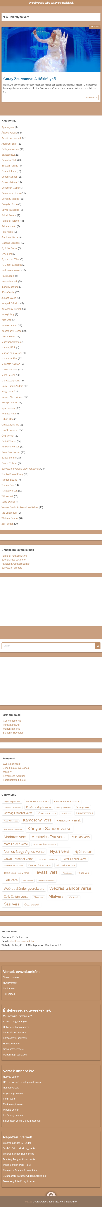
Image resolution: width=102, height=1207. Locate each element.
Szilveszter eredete (12, 567)
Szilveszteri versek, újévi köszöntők (21, 468)
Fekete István (9, 226)
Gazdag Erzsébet (11, 243)
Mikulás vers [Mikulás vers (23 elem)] (81, 837)
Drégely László (10, 204)
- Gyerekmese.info (11, 720)
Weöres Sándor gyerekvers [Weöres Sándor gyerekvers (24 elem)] (24, 888)
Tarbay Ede (8, 485)
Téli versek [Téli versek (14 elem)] (28, 881)
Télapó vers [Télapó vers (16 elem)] (83, 873)
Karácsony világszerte (15, 1038)
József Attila (8, 292)
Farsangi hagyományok (14, 555)
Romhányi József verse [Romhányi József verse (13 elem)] (13, 865)
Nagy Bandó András (12, 386)
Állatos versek (9, 132)
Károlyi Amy (8, 314)
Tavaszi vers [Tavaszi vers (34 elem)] (46, 872)
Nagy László (8, 391)
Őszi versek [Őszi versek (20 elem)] (31, 904)
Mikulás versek (10, 369)
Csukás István (9, 182)
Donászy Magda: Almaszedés (19, 1159)
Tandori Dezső (9, 479)
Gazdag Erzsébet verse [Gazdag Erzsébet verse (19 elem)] (18, 813)
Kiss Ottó (6, 320)
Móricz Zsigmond (11, 380)
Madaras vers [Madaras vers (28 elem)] (15, 837)
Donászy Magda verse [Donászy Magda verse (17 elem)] (38, 807)
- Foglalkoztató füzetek (14, 780)
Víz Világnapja (9, 512)
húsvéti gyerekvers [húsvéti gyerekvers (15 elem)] (47, 813)
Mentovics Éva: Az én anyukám (20, 1170)
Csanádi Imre (9, 171)
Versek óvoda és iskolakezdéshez (20, 507)
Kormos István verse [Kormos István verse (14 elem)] (13, 829)
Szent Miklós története (14, 559)
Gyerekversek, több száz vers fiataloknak (51, 3)
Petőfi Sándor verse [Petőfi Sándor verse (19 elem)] (74, 859)
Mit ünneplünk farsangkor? (17, 1016)
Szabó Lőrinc (9, 457)
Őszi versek (8, 435)
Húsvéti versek (9, 281)
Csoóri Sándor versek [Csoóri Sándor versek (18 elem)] (67, 801)
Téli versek (94, 27)
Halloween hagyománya (16, 1027)
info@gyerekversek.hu (21, 941)
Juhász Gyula (9, 298)
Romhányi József (11, 452)
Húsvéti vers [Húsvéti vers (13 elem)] (66, 813)
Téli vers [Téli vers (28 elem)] (11, 880)
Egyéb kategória (10, 210)
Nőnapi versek (9, 402)
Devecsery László (11, 193)
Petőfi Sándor (9, 441)
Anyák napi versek (11, 138)
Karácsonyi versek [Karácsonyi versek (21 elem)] (69, 820)
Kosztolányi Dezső (12, 331)
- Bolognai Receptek (12, 732)
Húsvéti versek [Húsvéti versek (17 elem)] (84, 813)
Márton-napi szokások (15, 1054)
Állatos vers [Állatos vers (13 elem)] (38, 897)
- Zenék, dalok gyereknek (15, 768)
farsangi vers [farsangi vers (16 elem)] (82, 807)
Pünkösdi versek (10, 446)
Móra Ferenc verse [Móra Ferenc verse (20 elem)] (16, 844)
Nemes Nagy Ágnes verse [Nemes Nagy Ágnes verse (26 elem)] (24, 852)
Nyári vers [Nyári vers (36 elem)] (59, 851)
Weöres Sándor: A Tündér (17, 1143)
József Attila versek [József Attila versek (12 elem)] (11, 821)
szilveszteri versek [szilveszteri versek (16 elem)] (65, 865)
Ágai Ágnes (8, 127)
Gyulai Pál (7, 254)
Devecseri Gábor (11, 187)
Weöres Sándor (10, 518)
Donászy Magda (10, 199)
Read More (91, 97)
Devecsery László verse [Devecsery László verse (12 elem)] (12, 807)
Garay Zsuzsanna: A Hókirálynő (29, 79)
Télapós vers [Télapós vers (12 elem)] (67, 873)
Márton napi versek (12, 353)
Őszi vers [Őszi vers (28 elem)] (11, 904)
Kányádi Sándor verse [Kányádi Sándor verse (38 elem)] (49, 828)
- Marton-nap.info (11, 728)
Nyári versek (8, 408)
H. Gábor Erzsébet (12, 265)
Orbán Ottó (8, 419)
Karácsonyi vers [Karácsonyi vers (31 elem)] (37, 820)
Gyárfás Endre (9, 248)
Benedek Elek (9, 160)
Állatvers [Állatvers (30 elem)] (55, 896)
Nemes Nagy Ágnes (12, 397)
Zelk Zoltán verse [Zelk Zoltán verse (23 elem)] (16, 896)
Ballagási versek (10, 149)
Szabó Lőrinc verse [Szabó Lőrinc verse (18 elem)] (39, 865)
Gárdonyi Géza (10, 237)
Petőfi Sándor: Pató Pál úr (17, 1165)
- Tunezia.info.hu (10, 725)
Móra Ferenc (8, 375)
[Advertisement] (51, 601)
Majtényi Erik (9, 347)
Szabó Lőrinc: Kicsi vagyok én (19, 1148)
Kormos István (9, 325)
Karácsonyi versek (11, 309)
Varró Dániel (8, 501)
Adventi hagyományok (15, 1021)
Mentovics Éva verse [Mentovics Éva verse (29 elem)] (48, 837)
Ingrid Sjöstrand (10, 287)
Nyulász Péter (9, 413)
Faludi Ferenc (9, 215)
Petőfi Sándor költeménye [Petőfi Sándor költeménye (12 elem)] (48, 859)
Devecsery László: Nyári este (19, 1181)
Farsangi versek (10, 220)
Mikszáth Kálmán (11, 364)
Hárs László (8, 276)
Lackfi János (8, 336)
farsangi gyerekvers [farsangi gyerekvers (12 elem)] (63, 807)
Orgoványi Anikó (10, 424)
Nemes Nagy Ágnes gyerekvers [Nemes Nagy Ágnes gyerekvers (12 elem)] (44, 844)
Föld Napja (7, 232)
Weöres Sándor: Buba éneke (18, 1154)
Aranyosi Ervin (9, 143)
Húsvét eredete (11, 1043)
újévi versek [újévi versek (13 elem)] (73, 897)
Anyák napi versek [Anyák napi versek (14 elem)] (12, 802)
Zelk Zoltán (8, 524)
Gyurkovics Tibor (11, 259)
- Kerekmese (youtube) (14, 776)
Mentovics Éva (9, 358)
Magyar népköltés (11, 342)
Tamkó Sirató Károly (12, 474)
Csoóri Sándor (9, 176)
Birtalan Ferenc (10, 165)
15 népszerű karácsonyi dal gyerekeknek (25, 1176)
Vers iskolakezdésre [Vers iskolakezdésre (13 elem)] (46, 881)
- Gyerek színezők (11, 764)
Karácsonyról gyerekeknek (16, 563)
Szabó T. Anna (9, 463)
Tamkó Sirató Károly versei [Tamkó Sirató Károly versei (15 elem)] (16, 873)
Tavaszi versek (9, 490)
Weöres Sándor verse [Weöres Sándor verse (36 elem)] (70, 888)
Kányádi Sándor (10, 303)
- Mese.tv (7, 772)
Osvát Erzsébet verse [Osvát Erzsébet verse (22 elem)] (18, 859)
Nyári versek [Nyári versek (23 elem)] (84, 851)
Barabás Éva (9, 154)
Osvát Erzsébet (10, 430)
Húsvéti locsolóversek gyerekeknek (22, 1082)
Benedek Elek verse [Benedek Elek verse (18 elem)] (37, 801)
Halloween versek (11, 270)
